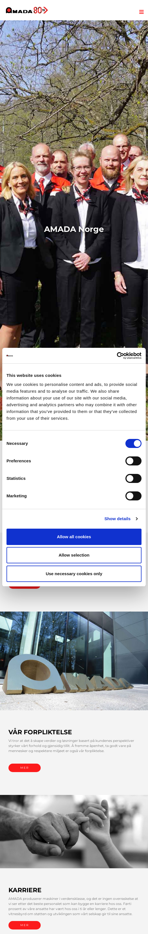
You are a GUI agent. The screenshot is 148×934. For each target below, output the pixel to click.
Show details (118, 518)
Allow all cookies (74, 536)
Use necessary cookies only (74, 573)
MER (24, 768)
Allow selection (73, 555)
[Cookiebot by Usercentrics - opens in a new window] (117, 355)
